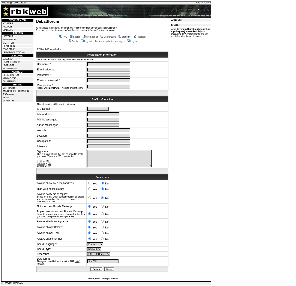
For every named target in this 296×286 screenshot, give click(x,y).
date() (77, 261)
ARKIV (6, 97)
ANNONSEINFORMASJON (16, 91)
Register (140, 36)
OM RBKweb (9, 88)
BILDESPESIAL (10, 68)
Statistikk (125, 36)
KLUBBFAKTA (10, 39)
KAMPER (7, 27)
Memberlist (90, 36)
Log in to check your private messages (103, 41)
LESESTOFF (9, 59)
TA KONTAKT (9, 101)
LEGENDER (9, 65)
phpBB (97, 278)
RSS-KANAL (9, 94)
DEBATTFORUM (11, 75)
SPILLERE (8, 30)
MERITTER (8, 43)
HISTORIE (8, 36)
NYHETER (8, 23)
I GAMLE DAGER (11, 62)
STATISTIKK (9, 49)
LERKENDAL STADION (14, 52)
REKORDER (9, 46)
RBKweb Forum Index (49, 49)
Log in (132, 41)
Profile (73, 41)
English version (203, 3)
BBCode (41, 163)
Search (75, 36)
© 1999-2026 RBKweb (12, 283)
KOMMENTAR (10, 78)
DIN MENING (9, 81)
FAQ (63, 36)
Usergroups (108, 36)
